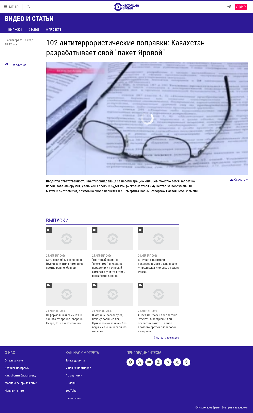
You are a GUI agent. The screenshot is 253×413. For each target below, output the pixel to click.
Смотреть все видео (166, 337)
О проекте (53, 29)
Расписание (73, 398)
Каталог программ (17, 368)
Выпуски (15, 29)
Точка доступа (75, 360)
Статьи (34, 29)
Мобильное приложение (21, 383)
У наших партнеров (78, 368)
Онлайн (71, 383)
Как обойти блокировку (20, 375)
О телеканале (14, 360)
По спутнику (74, 375)
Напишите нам (14, 390)
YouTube (71, 390)
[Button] (15, 65)
